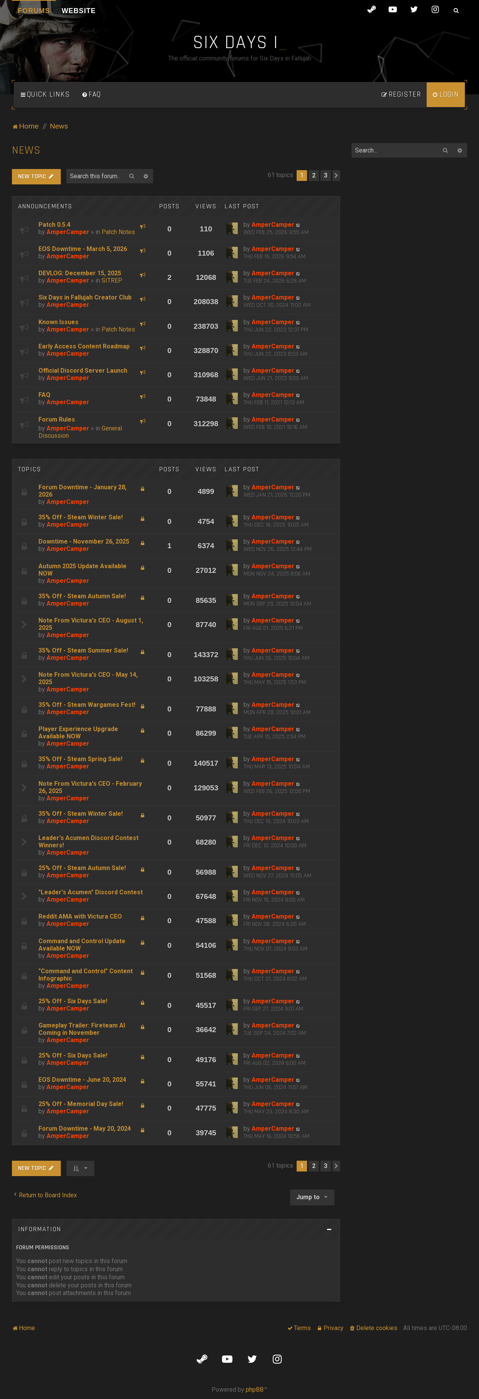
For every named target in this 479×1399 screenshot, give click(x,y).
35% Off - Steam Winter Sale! (80, 517)
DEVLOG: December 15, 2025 (79, 273)
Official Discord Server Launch (82, 370)
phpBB (255, 1389)
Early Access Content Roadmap (84, 346)
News (26, 150)
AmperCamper (68, 232)
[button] (336, 175)
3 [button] (325, 175)
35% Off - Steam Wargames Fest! (86, 704)
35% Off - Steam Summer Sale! (83, 650)
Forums (34, 11)
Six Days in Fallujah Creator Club (85, 297)
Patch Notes (118, 232)
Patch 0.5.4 (54, 224)
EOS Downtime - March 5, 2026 (82, 249)
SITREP (112, 280)
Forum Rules (56, 419)
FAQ (44, 394)
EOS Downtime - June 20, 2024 (82, 1079)
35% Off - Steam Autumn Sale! (82, 596)
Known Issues (58, 322)
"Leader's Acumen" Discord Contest (90, 892)
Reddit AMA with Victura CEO (80, 916)
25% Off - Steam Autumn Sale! (82, 868)
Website (79, 11)
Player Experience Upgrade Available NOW (78, 732)
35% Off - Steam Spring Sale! (80, 759)
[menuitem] (91, 94)
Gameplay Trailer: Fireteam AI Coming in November (81, 1029)
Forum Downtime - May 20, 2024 (84, 1128)
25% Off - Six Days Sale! (72, 1001)
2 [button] (313, 175)
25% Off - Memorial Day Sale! (80, 1104)
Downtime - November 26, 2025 (83, 541)
